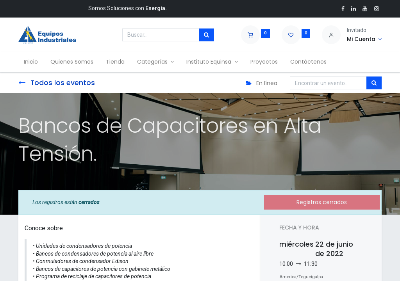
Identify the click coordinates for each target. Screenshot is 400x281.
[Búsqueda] (206, 35)
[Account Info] (364, 39)
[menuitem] (31, 62)
